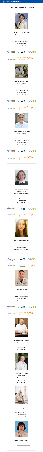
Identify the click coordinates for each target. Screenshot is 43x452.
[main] (21, 7)
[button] (1, 1)
